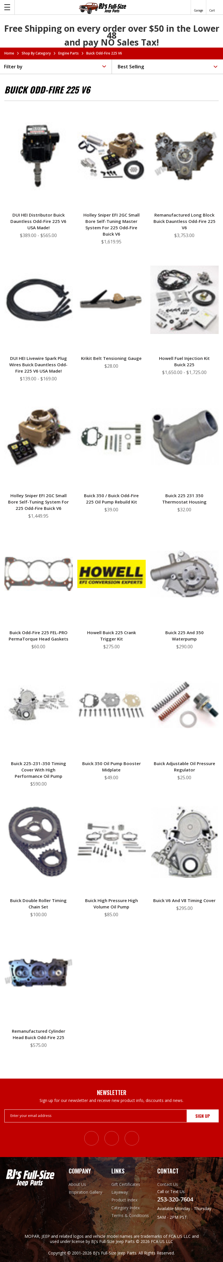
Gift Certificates (125, 1184)
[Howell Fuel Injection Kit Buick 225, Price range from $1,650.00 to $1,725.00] (184, 299)
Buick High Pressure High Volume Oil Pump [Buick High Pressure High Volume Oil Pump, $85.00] (111, 903)
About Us (77, 1184)
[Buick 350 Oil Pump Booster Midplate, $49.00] (111, 704)
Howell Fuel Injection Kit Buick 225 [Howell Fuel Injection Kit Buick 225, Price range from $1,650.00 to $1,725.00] (184, 361)
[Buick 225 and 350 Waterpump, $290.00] (184, 574)
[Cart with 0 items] (212, 7)
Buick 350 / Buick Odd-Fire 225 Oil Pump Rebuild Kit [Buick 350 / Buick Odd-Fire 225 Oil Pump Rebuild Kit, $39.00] (111, 499)
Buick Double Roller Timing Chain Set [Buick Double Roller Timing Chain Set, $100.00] (38, 903)
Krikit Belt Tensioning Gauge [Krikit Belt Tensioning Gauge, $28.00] (111, 358)
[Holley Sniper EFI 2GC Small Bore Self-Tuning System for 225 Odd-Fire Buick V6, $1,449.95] (38, 436)
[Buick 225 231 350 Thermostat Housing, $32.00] (184, 436)
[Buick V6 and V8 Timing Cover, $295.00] (184, 842)
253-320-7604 (175, 1199)
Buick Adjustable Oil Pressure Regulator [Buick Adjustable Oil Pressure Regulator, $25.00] (184, 766)
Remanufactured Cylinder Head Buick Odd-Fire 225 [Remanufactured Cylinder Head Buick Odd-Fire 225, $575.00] (38, 1034)
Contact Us (167, 1184)
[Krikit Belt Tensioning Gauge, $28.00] (111, 299)
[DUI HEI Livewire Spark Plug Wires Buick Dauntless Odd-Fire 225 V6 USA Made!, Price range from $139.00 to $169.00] (38, 299)
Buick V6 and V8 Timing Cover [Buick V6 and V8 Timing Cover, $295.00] (184, 900)
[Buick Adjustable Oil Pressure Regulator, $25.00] (184, 704)
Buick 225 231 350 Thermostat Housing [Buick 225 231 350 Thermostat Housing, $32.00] (184, 499)
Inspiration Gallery (85, 1192)
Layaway (119, 1192)
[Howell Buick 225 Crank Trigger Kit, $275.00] (111, 574)
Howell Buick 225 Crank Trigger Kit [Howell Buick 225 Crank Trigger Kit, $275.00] (111, 636)
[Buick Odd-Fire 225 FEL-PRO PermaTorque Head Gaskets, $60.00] (38, 574)
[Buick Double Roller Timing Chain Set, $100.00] (38, 842)
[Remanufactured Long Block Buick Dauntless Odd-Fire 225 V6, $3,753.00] (184, 156)
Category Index (125, 1207)
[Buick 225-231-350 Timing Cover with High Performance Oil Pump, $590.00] (38, 704)
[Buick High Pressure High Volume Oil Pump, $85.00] (111, 842)
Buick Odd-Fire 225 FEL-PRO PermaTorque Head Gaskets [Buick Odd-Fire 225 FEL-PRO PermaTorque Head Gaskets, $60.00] (38, 636)
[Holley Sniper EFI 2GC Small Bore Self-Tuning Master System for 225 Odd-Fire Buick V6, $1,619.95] (111, 156)
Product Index (124, 1200)
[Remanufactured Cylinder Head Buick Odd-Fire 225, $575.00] (38, 972)
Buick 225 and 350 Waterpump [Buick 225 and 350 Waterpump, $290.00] (184, 636)
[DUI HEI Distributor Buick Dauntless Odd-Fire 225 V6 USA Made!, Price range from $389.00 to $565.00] (38, 156)
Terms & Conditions (130, 1215)
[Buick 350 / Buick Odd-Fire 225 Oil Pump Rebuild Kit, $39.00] (111, 436)
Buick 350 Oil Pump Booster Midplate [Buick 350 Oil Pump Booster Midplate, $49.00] (111, 766)
